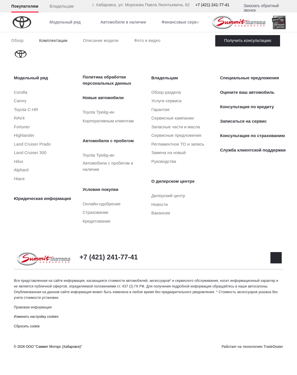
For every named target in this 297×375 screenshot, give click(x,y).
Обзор (17, 40)
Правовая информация (33, 307)
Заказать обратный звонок (261, 7)
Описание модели (101, 40)
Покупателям (24, 6)
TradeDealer (273, 347)
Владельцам (62, 6)
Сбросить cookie (27, 326)
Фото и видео (147, 40)
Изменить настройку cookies (36, 317)
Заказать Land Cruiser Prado (247, 40)
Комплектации (53, 40)
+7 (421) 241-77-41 (212, 5)
